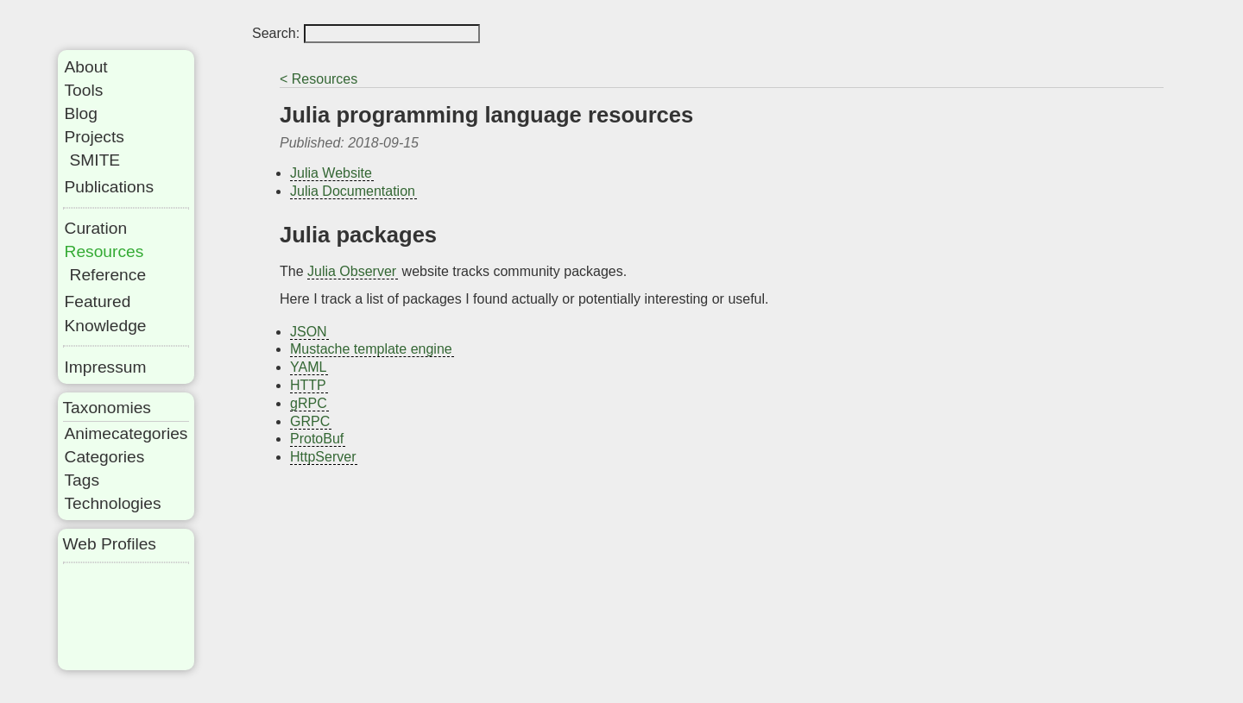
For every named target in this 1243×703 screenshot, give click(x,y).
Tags (82, 480)
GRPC (310, 421)
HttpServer (323, 456)
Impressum (106, 367)
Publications (109, 187)
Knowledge (106, 326)
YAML (308, 367)
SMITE (95, 160)
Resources (104, 251)
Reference (108, 275)
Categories (105, 457)
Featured (98, 301)
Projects (94, 137)
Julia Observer (351, 271)
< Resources (318, 79)
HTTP (308, 385)
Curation (96, 228)
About (86, 67)
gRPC (308, 403)
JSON (308, 331)
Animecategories (126, 433)
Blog (81, 113)
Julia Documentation (352, 191)
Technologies (113, 503)
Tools (84, 90)
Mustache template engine (371, 349)
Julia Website (331, 173)
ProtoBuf (317, 438)
